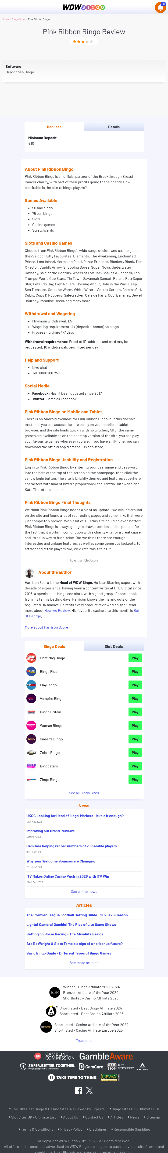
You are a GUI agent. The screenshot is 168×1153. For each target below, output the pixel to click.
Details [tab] (114, 126)
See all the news (84, 891)
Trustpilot (84, 1040)
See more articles (84, 962)
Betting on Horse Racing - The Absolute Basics (64, 934)
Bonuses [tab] (54, 126)
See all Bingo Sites (84, 792)
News (134, 1117)
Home (5, 19)
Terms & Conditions (37, 1129)
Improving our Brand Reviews (50, 833)
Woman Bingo (51, 725)
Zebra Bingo (50, 752)
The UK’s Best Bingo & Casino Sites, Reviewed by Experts (58, 1109)
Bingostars (49, 766)
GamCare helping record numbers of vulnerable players (71, 848)
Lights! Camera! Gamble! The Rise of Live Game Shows (71, 924)
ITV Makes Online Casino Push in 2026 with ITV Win (67, 879)
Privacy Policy (71, 1129)
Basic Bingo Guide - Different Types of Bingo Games (68, 953)
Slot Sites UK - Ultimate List (33, 1117)
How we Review (57, 610)
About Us (70, 1117)
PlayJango (48, 685)
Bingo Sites (18, 19)
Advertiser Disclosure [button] (84, 560)
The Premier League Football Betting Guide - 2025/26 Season (77, 915)
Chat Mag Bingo (52, 658)
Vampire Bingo (52, 698)
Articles (116, 1117)
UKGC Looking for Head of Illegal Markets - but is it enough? (75, 818)
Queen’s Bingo (51, 739)
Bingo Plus (48, 671)
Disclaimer (98, 1129)
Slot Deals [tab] (114, 646)
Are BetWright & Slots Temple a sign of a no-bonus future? (74, 943)
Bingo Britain (50, 712)
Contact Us (94, 1117)
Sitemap (153, 1117)
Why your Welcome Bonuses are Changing (60, 864)
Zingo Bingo (50, 779)
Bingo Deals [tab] (54, 646)
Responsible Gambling (132, 1129)
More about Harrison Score (46, 627)
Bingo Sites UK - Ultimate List (136, 1109)
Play (135, 658)
